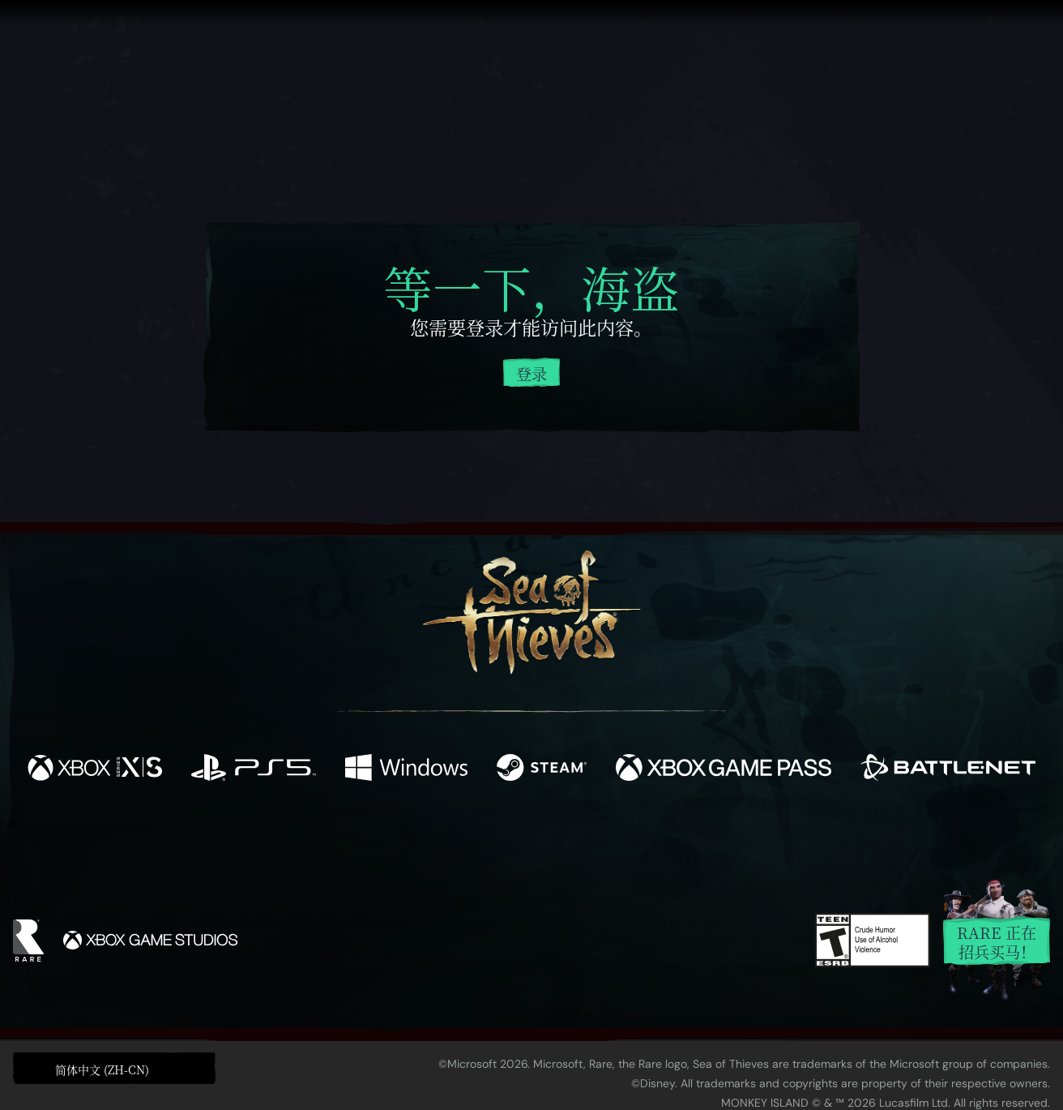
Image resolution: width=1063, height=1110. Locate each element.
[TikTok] (642, 837)
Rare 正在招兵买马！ (996, 941)
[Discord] (597, 840)
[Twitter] (411, 836)
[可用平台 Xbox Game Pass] (723, 769)
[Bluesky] (688, 839)
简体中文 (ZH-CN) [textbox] (102, 1069)
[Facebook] (369, 835)
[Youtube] (527, 837)
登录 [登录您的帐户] (531, 373)
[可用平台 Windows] (406, 769)
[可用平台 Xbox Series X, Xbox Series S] (95, 769)
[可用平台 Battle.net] (948, 769)
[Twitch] (459, 837)
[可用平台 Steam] (541, 769)
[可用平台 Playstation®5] (253, 769)
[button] (114, 1067)
